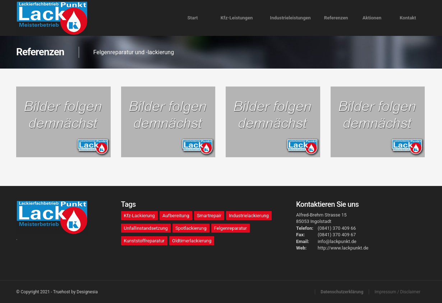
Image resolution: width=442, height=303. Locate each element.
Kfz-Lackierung (139, 215)
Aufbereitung (175, 215)
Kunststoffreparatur (144, 240)
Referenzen (336, 17)
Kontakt (408, 17)
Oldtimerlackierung (191, 240)
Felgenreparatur (230, 228)
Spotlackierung (190, 228)
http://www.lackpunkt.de (343, 248)
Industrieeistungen (290, 17)
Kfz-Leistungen (237, 17)
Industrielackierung (248, 215)
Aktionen (372, 17)
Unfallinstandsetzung (146, 228)
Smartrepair (209, 215)
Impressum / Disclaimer (397, 291)
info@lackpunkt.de (337, 241)
